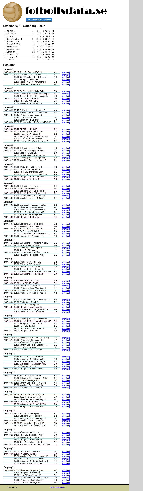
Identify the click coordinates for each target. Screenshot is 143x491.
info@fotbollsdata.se (58, 487)
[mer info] (66, 72)
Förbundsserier (37, 20)
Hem (28, 20)
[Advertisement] (114, 73)
